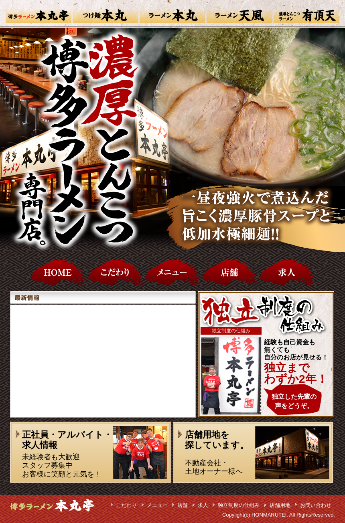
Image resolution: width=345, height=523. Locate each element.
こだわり (126, 505)
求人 (203, 505)
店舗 (182, 505)
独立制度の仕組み (239, 505)
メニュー (157, 505)
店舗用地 (280, 505)
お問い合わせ (315, 505)
